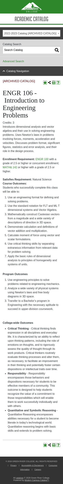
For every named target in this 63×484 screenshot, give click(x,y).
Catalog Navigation (17, 71)
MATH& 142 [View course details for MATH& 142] (10, 167)
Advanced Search (13, 61)
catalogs (20, 478)
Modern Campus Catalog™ (37, 480)
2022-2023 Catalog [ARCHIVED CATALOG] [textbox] (30, 33)
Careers (37, 469)
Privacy (13, 465)
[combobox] (31, 33)
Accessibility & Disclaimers (33, 465)
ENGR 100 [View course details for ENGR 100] (42, 159)
